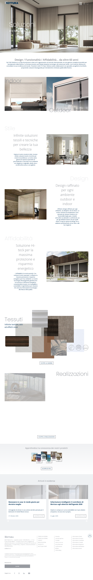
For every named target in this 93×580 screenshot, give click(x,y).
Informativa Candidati (78, 540)
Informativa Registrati (78, 544)
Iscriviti (17, 566)
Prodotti (41, 544)
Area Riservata (59, 544)
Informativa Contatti (78, 542)
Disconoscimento (30, 544)
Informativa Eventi (77, 548)
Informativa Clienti (77, 536)
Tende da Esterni (42, 538)
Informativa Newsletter (78, 546)
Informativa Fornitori (78, 538)
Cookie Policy (16, 544)
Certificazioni (58, 546)
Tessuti (40, 540)
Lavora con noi (59, 542)
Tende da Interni (42, 536)
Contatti (57, 540)
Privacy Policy (8, 544)
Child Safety (58, 550)
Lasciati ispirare (59, 538)
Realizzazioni (42, 542)
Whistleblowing (8, 546)
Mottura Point (42, 546)
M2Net (57, 548)
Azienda (57, 536)
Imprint (23, 544)
